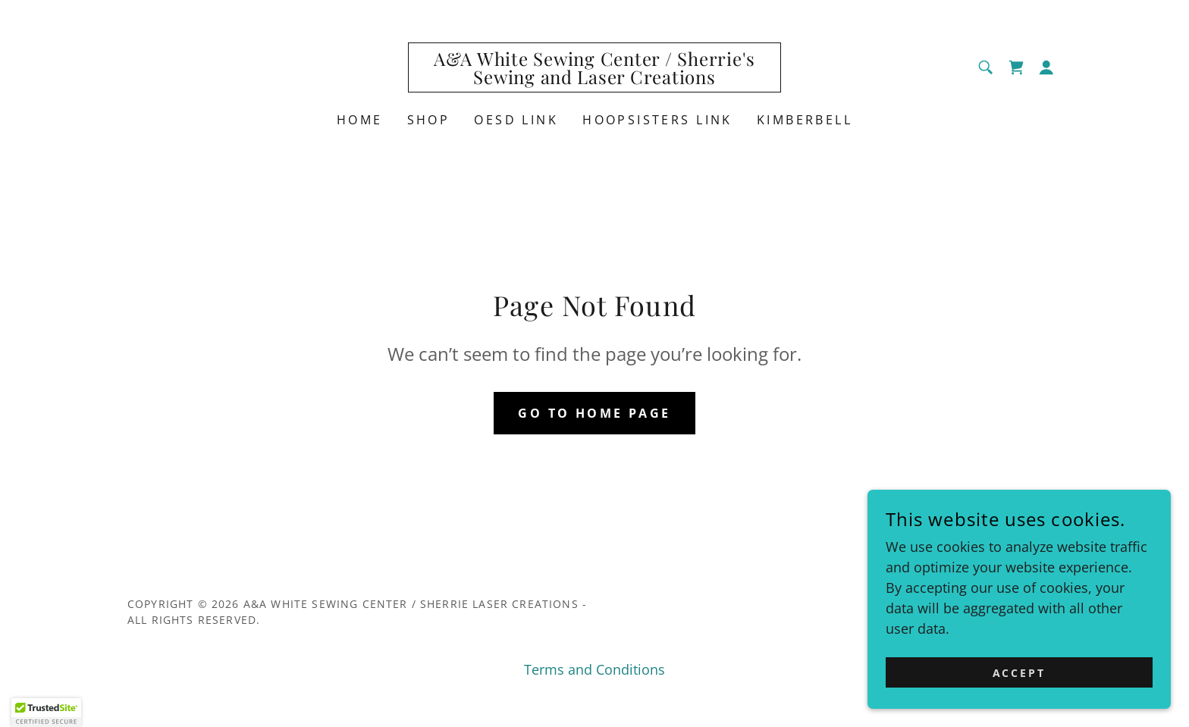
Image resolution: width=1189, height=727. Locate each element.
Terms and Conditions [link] (594, 669)
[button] (1046, 67)
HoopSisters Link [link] (657, 119)
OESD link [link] (516, 119)
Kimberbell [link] (804, 119)
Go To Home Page (594, 413)
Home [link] (360, 119)
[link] (595, 79)
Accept (1019, 673)
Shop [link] (428, 119)
